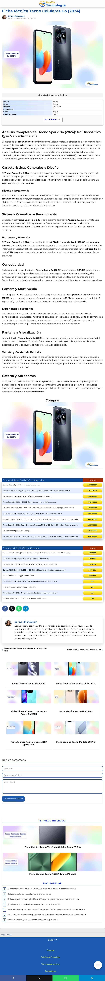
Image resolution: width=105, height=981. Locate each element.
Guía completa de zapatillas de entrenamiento (29, 896)
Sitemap (50, 953)
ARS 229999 (92, 496)
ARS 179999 (92, 513)
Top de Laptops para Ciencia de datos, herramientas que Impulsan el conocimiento (46, 912)
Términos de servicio (50, 967)
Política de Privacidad (50, 960)
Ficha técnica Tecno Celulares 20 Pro (84, 650)
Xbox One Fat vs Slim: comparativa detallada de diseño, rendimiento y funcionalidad (46, 917)
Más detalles (53, 119)
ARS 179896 (92, 519)
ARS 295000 (92, 485)
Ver (92, 581)
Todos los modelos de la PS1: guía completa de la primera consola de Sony (41, 891)
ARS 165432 (92, 536)
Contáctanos (50, 974)
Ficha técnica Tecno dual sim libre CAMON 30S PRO (25, 649)
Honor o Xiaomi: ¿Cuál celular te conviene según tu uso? (33, 922)
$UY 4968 (92, 564)
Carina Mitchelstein (16, 16)
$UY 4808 (92, 570)
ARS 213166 (92, 502)
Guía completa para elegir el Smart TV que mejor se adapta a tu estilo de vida (43, 901)
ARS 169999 (92, 531)
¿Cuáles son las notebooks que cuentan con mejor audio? (34, 907)
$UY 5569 (92, 553)
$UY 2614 (92, 576)
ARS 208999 (92, 508)
